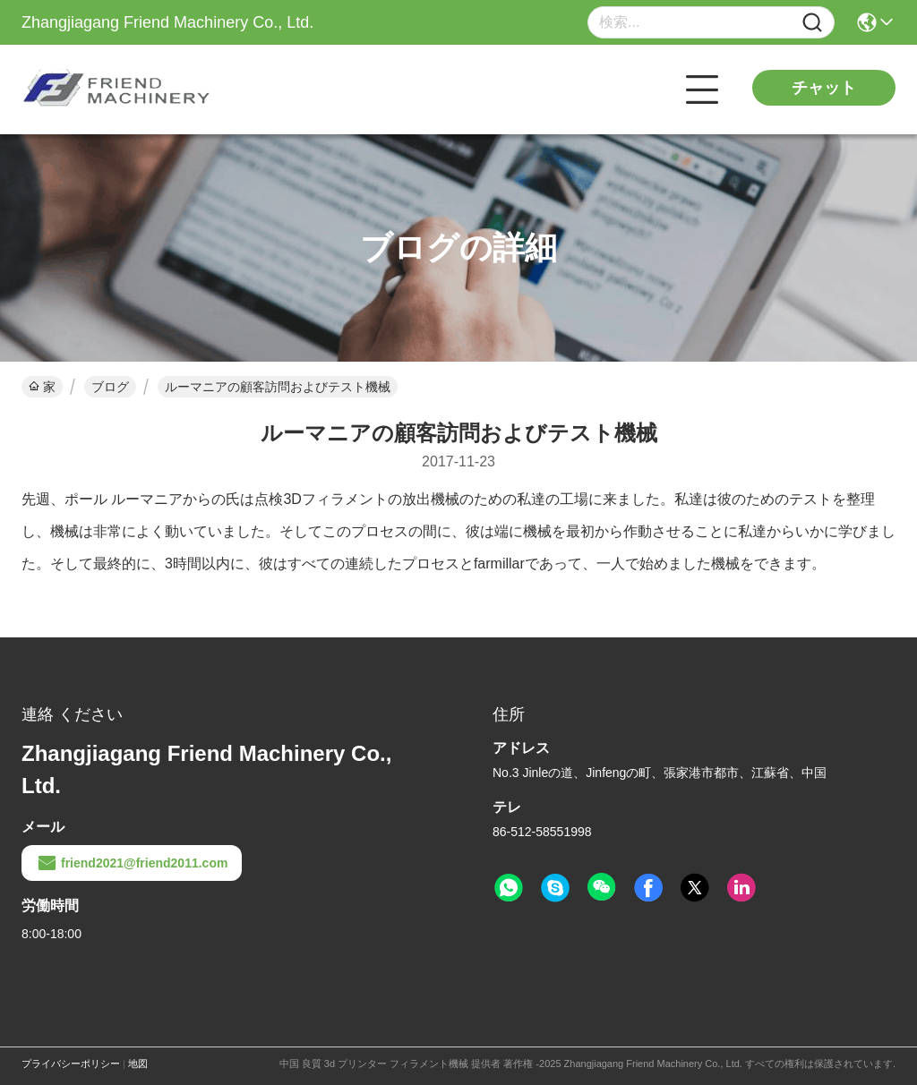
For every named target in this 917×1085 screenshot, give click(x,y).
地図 (138, 1063)
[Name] (812, 23)
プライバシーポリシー (70, 1063)
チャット (824, 88)
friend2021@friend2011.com (131, 863)
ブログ (110, 387)
